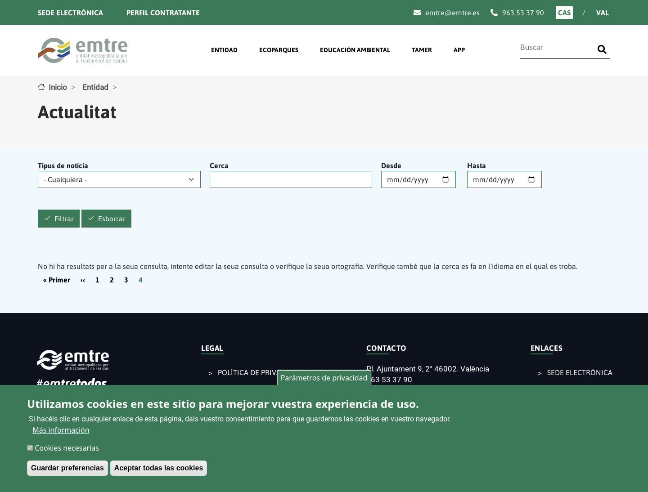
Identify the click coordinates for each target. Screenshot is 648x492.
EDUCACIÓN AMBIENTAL (355, 50)
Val (602, 13)
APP (459, 50)
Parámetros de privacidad (324, 380)
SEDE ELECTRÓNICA (579, 372)
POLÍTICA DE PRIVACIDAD (260, 372)
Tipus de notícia (63, 165)
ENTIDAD (224, 50)
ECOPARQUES (278, 50)
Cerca (219, 165)
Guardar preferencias (67, 470)
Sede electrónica (70, 13)
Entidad (95, 87)
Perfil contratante (163, 13)
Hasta (476, 165)
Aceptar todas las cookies (158, 470)
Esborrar (112, 219)
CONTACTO (386, 348)
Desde (391, 165)
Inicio (58, 87)
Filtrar (64, 219)
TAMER (422, 50)
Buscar (604, 44)
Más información (60, 433)
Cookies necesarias (67, 451)
